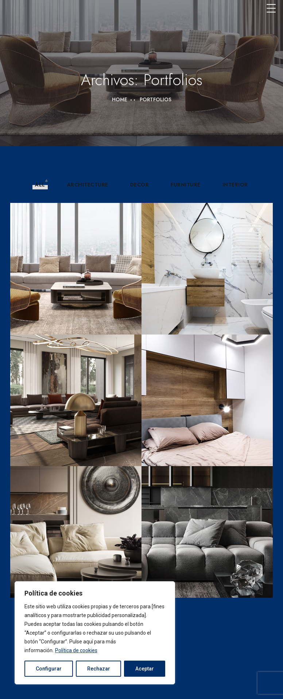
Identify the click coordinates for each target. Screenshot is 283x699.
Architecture (87, 184)
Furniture (186, 184)
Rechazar (98, 669)
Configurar (49, 669)
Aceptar (144, 669)
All (40, 184)
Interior (235, 184)
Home (119, 99)
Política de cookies (76, 650)
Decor (139, 184)
